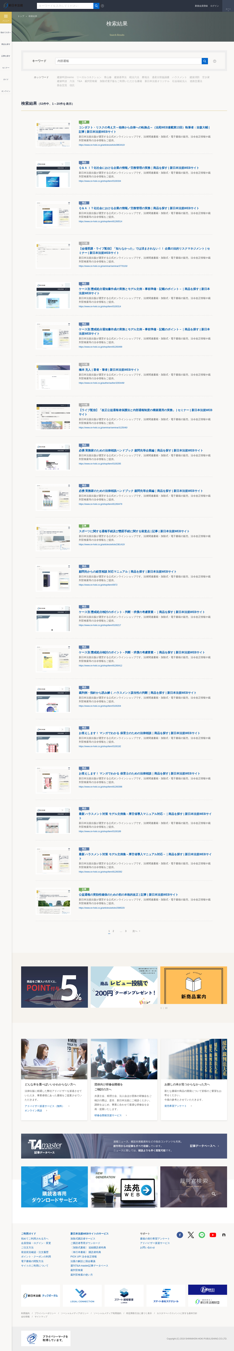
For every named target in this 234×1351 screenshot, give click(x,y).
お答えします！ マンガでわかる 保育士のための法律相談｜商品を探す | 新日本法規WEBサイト (139, 733)
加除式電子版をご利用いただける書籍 (121, 81)
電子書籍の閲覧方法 (32, 1261)
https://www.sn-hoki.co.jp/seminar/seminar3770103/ (103, 266)
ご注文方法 (27, 1247)
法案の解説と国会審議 (82, 1261)
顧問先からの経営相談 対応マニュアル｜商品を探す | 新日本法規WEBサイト (128, 571)
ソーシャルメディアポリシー (75, 1313)
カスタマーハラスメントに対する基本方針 (177, 1313)
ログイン (214, 6)
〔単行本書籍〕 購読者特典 (85, 1252)
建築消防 (195, 77)
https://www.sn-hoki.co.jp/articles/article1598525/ (102, 908)
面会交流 (62, 85)
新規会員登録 (201, 6)
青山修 (107, 77)
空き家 (206, 77)
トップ (21, 16)
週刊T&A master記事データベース (89, 1265)
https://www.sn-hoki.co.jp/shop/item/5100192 (100, 746)
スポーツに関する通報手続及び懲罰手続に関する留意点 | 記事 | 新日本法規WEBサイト (134, 531)
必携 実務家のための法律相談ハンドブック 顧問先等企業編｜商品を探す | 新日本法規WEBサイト (141, 450)
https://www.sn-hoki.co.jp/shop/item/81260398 (100, 787)
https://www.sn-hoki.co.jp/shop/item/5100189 (100, 831)
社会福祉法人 (179, 81)
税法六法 (134, 77)
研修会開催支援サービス (108, 1115)
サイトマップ (41, 1316)
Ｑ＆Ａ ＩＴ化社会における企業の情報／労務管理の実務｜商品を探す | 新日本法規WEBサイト (139, 167)
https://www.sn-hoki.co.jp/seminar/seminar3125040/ (103, 427)
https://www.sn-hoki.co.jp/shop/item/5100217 (100, 625)
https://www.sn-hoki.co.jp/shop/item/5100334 (100, 181)
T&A (79, 81)
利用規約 (25, 1313)
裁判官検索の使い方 (81, 1274)
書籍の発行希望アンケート (155, 1238)
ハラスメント (179, 77)
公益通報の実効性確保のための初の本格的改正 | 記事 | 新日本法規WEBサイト (128, 894)
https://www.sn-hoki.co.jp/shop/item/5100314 (100, 306)
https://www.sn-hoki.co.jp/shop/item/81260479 (100, 504)
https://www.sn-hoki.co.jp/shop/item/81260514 (100, 221)
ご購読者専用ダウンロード (85, 1243)
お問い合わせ (147, 1247)
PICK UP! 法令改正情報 (83, 1256)
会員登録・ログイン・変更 (36, 1243)
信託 (72, 85)
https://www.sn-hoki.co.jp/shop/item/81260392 (100, 872)
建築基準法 (120, 77)
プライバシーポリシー (45, 1313)
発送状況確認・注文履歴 (34, 1252)
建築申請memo (65, 77)
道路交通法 (196, 81)
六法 (72, 81)
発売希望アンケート (175, 1105)
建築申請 (62, 81)
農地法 (145, 77)
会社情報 (25, 1316)
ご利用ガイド (28, 1233)
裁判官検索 (91, 81)
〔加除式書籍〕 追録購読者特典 (88, 1247)
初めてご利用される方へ (34, 1238)
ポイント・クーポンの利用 (36, 1256)
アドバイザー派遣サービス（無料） (44, 1106)
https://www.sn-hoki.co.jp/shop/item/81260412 (100, 665)
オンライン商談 (33, 1110)
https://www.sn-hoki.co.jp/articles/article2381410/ (102, 544)
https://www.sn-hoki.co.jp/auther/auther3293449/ (101, 383)
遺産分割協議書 (160, 77)
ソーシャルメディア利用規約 (107, 1313)
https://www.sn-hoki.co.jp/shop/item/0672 (98, 585)
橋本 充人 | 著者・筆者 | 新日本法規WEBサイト (109, 369)
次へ (134, 931)
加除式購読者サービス (82, 1238)
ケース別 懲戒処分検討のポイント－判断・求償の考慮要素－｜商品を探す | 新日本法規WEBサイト (142, 612)
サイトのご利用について (34, 1265)
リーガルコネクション (89, 77)
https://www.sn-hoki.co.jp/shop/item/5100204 (100, 706)
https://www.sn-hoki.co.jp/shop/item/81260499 (100, 347)
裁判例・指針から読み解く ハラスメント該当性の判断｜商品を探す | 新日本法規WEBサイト (138, 692)
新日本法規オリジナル (157, 81)
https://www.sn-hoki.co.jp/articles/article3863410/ (102, 145)
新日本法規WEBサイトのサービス (89, 1233)
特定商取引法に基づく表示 (139, 1313)
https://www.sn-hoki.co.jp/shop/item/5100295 (100, 463)
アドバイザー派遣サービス (155, 1243)
